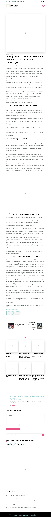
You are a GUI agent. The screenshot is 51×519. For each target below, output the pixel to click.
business (9, 310)
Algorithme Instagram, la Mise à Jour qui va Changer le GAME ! (38, 356)
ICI (14, 303)
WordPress (24, 517)
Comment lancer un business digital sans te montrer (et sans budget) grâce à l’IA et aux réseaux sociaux (25, 357)
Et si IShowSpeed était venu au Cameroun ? (17, 497)
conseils (18, 312)
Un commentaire (31, 66)
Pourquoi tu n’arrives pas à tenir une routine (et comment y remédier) (23, 509)
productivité (17, 315)
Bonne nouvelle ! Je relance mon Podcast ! (17, 506)
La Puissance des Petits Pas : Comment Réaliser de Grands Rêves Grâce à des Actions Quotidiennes (38, 379)
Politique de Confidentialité (32, 517)
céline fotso (15, 310)
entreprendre (10, 314)
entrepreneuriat (18, 314)
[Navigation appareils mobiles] (43, 6)
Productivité (13, 55)
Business (8, 55)
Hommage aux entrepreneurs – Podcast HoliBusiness (11, 356)
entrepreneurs (10, 315)
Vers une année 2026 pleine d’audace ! (16, 499)
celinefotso (8, 66)
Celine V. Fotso (14, 5)
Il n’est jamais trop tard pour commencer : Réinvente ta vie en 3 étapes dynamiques (25, 379)
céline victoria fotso (11, 312)
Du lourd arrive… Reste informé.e (12, 377)
